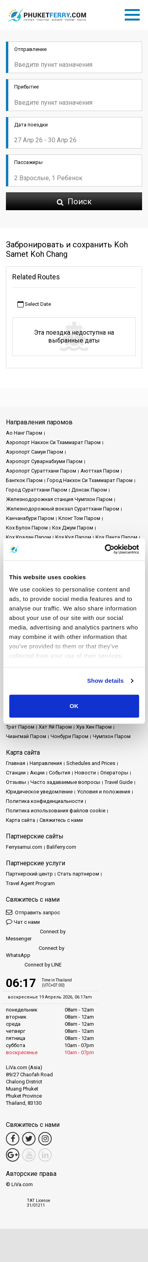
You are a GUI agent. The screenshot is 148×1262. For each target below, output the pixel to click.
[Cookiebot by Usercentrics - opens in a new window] (105, 549)
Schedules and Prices (90, 763)
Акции (37, 773)
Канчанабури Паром (30, 518)
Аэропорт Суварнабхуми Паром (44, 461)
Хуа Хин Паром (94, 727)
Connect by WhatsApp (35, 951)
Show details (105, 680)
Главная (15, 763)
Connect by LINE (34, 965)
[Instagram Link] (45, 1138)
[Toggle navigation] (134, 13)
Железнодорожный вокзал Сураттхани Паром (62, 509)
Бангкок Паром (24, 480)
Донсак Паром (89, 490)
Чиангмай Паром (26, 736)
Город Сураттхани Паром (36, 490)
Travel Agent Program (30, 883)
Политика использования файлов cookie (55, 811)
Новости (85, 773)
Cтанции (16, 773)
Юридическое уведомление (39, 792)
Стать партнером (78, 874)
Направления (46, 763)
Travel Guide (119, 782)
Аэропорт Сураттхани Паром (41, 471)
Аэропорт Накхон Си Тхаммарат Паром (53, 442)
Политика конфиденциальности (44, 801)
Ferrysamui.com (24, 847)
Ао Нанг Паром (24, 433)
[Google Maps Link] (12, 1155)
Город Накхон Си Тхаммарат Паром (90, 480)
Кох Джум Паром (72, 528)
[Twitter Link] (29, 1138)
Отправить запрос (33, 912)
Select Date (34, 304)
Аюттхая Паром (100, 471)
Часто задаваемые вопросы (65, 782)
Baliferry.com (61, 847)
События (59, 773)
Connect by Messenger (36, 935)
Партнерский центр (29, 874)
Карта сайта (20, 820)
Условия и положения (103, 792)
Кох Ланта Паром (116, 537)
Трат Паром (20, 727)
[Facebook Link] (12, 1138)
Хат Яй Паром (55, 727)
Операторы (114, 773)
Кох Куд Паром (73, 537)
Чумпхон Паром (112, 736)
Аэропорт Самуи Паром (34, 452)
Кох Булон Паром (27, 528)
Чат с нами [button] (23, 921)
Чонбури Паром (69, 736)
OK (74, 706)
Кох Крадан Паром (28, 537)
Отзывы (16, 782)
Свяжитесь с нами (61, 820)
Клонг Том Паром (79, 518)
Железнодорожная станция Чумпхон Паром (59, 499)
